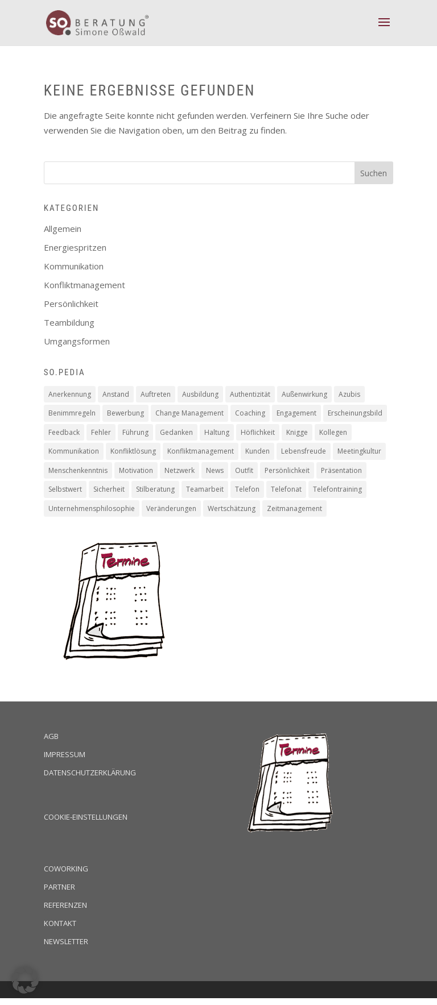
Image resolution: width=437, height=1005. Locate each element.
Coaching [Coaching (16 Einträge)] (250, 413)
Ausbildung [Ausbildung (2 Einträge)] (200, 394)
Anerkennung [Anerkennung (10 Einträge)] (69, 394)
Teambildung (69, 322)
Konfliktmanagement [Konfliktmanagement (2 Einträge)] (200, 451)
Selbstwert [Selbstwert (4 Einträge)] (65, 489)
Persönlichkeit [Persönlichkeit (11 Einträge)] (287, 470)
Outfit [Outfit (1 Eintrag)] (244, 470)
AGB (51, 736)
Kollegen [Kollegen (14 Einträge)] (333, 432)
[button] (25, 980)
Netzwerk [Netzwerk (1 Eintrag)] (179, 470)
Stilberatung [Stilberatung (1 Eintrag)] (155, 489)
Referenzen (65, 905)
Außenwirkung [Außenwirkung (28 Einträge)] (304, 394)
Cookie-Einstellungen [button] (85, 817)
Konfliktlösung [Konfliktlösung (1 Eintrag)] (133, 451)
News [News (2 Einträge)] (215, 470)
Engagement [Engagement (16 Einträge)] (296, 413)
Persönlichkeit (71, 303)
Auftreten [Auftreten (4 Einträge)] (156, 394)
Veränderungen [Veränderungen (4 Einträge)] (171, 508)
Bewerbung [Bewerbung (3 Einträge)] (125, 413)
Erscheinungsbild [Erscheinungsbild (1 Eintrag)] (355, 413)
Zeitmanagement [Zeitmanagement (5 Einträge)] (294, 508)
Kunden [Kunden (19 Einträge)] (257, 451)
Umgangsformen (77, 341)
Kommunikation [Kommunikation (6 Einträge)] (73, 451)
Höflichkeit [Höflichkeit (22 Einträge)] (258, 432)
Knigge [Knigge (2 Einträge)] (297, 432)
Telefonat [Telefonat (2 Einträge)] (286, 489)
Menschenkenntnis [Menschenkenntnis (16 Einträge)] (78, 470)
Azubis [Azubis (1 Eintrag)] (349, 394)
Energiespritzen (75, 247)
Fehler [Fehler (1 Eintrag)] (101, 432)
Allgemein (62, 228)
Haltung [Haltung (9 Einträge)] (216, 432)
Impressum (64, 754)
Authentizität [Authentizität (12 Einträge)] (250, 394)
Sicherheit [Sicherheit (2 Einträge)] (109, 489)
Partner (59, 887)
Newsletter (66, 941)
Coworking (66, 868)
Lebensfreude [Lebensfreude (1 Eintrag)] (303, 451)
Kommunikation (74, 266)
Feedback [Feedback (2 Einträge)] (64, 432)
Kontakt (60, 923)
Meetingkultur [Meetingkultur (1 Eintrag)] (359, 451)
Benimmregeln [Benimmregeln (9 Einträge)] (72, 413)
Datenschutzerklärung (90, 772)
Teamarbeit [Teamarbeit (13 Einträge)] (205, 489)
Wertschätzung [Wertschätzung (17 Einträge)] (231, 508)
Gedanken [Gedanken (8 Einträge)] (176, 432)
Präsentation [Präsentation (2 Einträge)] (341, 470)
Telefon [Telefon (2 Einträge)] (247, 489)
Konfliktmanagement (84, 284)
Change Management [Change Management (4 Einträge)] (189, 413)
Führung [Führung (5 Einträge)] (135, 432)
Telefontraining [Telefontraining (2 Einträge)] (337, 489)
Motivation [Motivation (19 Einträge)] (136, 470)
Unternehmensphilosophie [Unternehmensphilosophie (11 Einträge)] (91, 508)
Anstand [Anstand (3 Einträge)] (115, 394)
